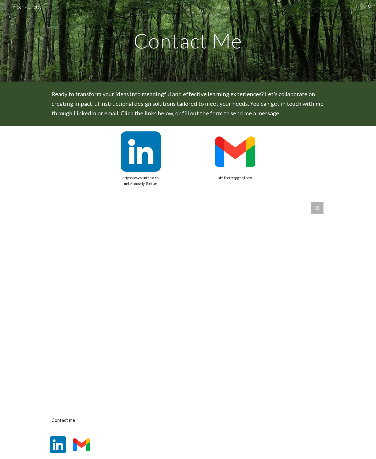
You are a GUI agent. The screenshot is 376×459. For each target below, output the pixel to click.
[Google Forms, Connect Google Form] (188, 303)
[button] (370, 6)
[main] (188, 41)
